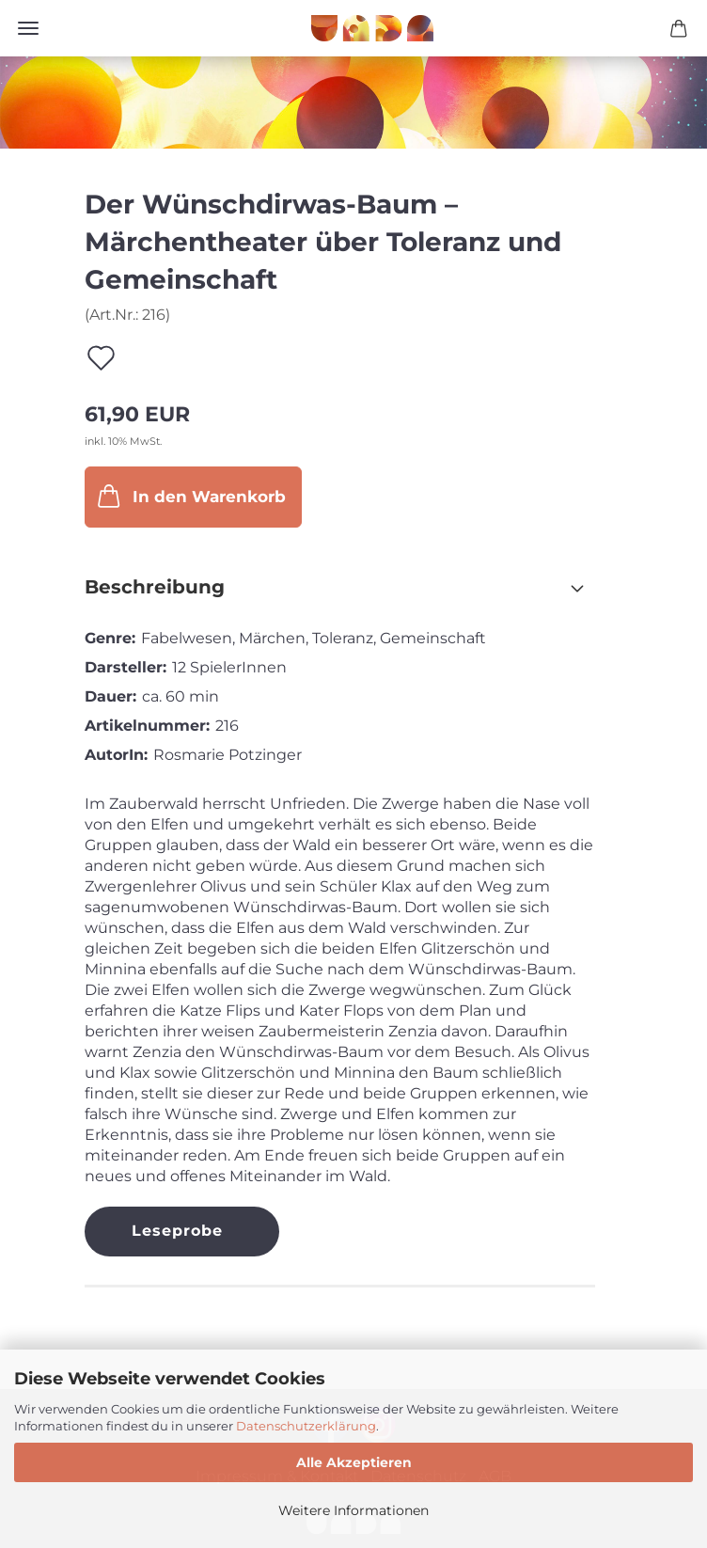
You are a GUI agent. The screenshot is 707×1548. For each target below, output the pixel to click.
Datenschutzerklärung (306, 1425)
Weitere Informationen (353, 1510)
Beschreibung (155, 587)
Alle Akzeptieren (354, 1462)
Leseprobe (177, 1231)
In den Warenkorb (190, 496)
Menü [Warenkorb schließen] (28, 28)
